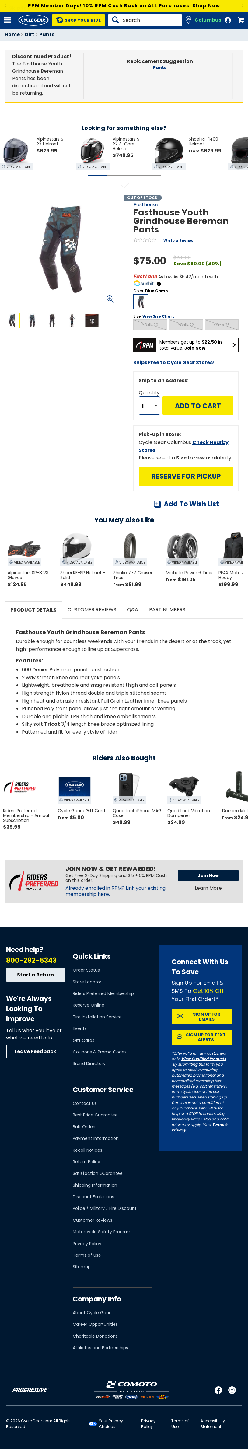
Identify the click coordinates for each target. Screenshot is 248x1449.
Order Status (86, 970)
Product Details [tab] (33, 609)
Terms (218, 1124)
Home (12, 34)
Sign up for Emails (206, 1016)
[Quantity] (149, 405)
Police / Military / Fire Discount (105, 1208)
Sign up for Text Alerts (206, 1037)
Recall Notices (87, 1150)
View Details (77, 380)
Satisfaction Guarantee (98, 1173)
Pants (46, 34)
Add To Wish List (191, 504)
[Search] (145, 20)
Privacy (179, 1130)
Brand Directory (89, 1063)
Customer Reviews (92, 1220)
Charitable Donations (95, 1336)
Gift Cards (83, 1040)
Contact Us (85, 1103)
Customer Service (103, 1090)
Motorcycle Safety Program (102, 1232)
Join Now (208, 875)
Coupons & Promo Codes (100, 1052)
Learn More (208, 888)
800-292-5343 (31, 960)
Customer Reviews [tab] (92, 609)
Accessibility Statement (213, 1423)
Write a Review (178, 240)
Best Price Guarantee (95, 1115)
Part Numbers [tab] (167, 609)
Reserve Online (88, 1005)
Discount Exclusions (93, 1197)
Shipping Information (95, 1185)
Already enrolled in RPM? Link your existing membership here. (115, 891)
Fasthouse (146, 204)
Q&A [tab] (132, 609)
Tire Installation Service (97, 1017)
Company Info (97, 1299)
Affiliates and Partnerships (100, 1348)
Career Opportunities (95, 1324)
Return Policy (86, 1162)
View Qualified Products (203, 1058)
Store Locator (87, 982)
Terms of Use (87, 1255)
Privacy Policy (87, 1244)
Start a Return (35, 974)
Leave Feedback (35, 1051)
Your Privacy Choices (111, 1423)
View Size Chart (158, 316)
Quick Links (92, 956)
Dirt (29, 34)
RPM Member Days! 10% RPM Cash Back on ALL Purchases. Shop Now (124, 5)
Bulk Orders (84, 1127)
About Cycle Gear (91, 1313)
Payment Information (96, 1138)
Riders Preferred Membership (103, 993)
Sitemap (82, 1267)
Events (80, 1028)
